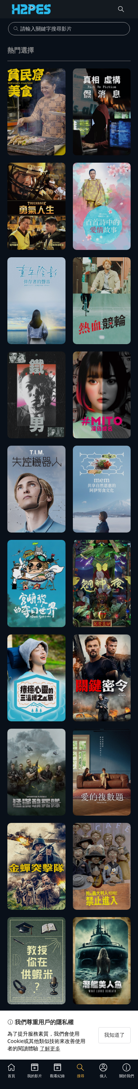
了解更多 (50, 1048)
